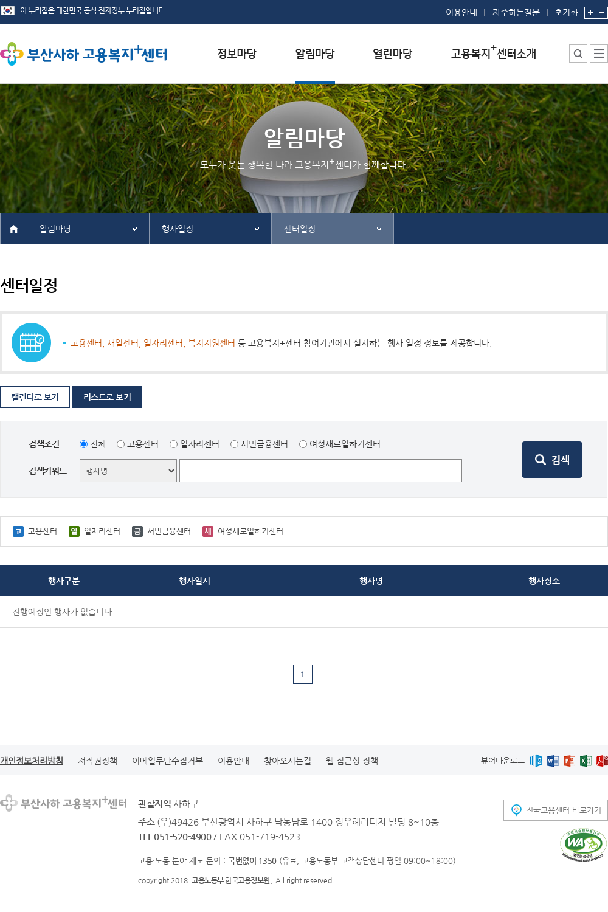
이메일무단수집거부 (167, 760)
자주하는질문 (516, 12)
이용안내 (461, 12)
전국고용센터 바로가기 (563, 810)
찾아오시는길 (287, 760)
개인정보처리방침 (31, 760)
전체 (98, 444)
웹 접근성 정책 (352, 760)
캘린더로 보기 (35, 397)
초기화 (566, 8)
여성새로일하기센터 (345, 444)
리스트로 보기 (107, 397)
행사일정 (177, 228)
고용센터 (143, 444)
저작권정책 (97, 760)
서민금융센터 (264, 444)
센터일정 (300, 228)
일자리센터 (199, 444)
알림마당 (55, 228)
